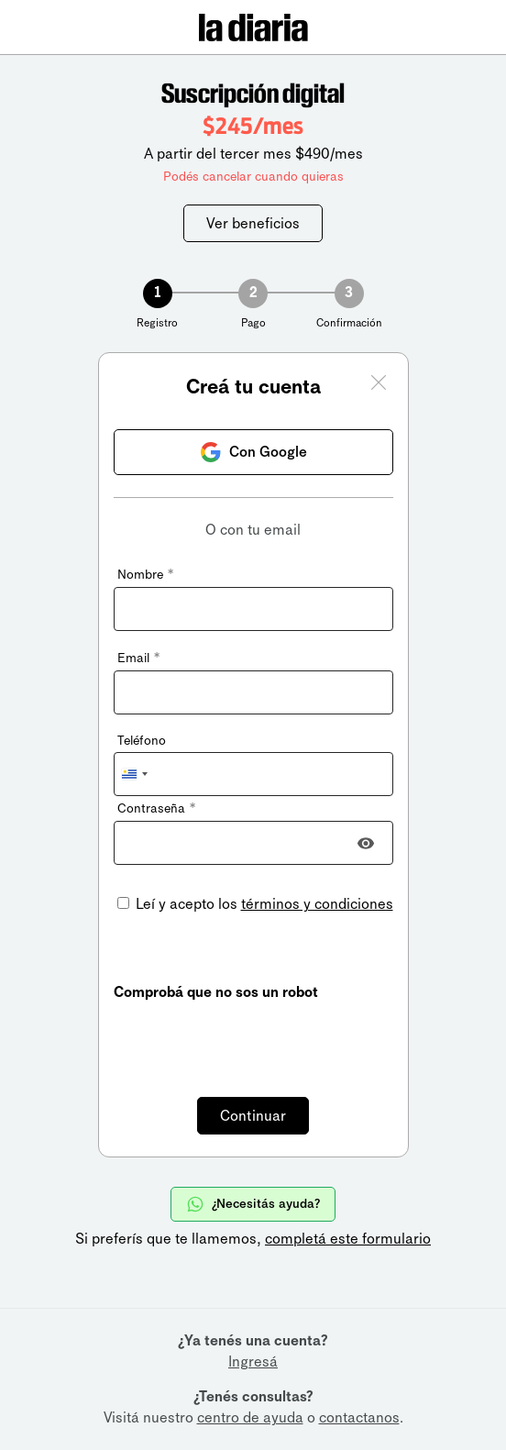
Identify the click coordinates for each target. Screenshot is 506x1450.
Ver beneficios (253, 223)
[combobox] (134, 774)
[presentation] (253, 1038)
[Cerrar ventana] (379, 385)
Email (138, 658)
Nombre (145, 574)
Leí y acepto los (262, 904)
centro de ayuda (250, 1417)
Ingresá (253, 1361)
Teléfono (141, 740)
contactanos (359, 1417)
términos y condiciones (317, 904)
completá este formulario (348, 1238)
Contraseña (156, 808)
